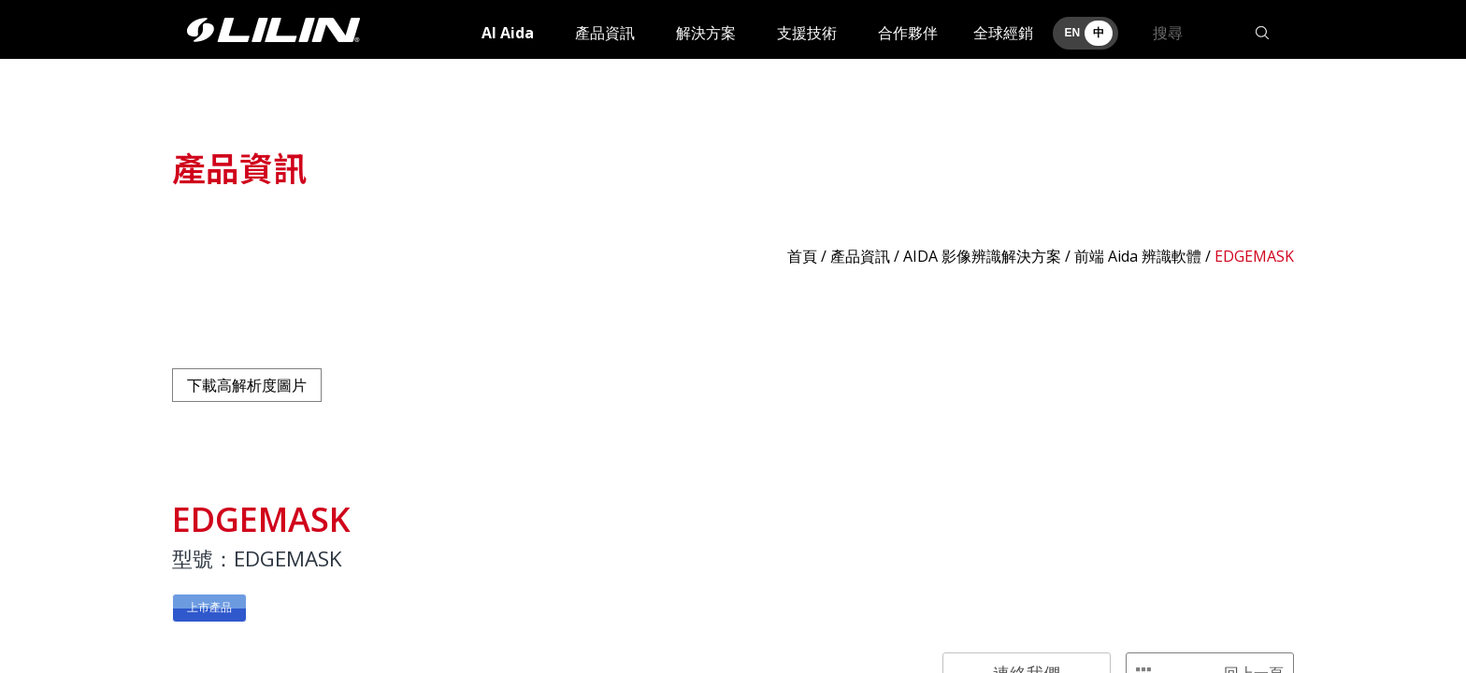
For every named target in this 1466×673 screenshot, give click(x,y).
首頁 (802, 256)
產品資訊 (605, 32)
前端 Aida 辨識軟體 (1137, 256)
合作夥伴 (908, 32)
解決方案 (706, 32)
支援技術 (807, 32)
